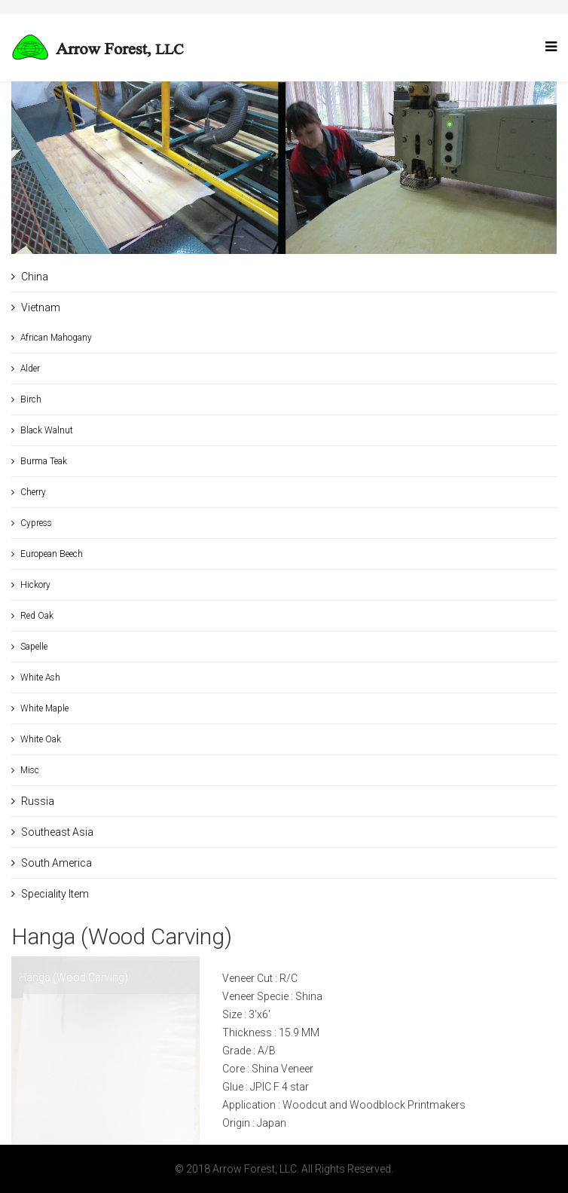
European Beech (51, 554)
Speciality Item (55, 894)
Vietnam (40, 307)
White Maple (44, 708)
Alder (30, 368)
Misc (29, 770)
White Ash (40, 677)
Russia (37, 801)
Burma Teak (43, 461)
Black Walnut (46, 430)
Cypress (36, 523)
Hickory (35, 585)
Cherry (33, 492)
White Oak (40, 739)
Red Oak (36, 615)
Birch (30, 399)
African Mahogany (56, 337)
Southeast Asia (57, 832)
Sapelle (33, 646)
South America (56, 863)
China (34, 277)
